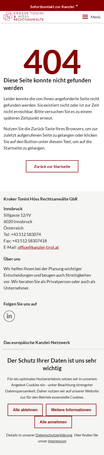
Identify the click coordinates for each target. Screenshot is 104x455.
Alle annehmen (53, 422)
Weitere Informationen (71, 410)
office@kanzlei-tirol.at (38, 247)
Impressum (57, 441)
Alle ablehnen (25, 410)
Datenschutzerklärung (54, 435)
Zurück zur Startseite (52, 166)
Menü (91, 17)
